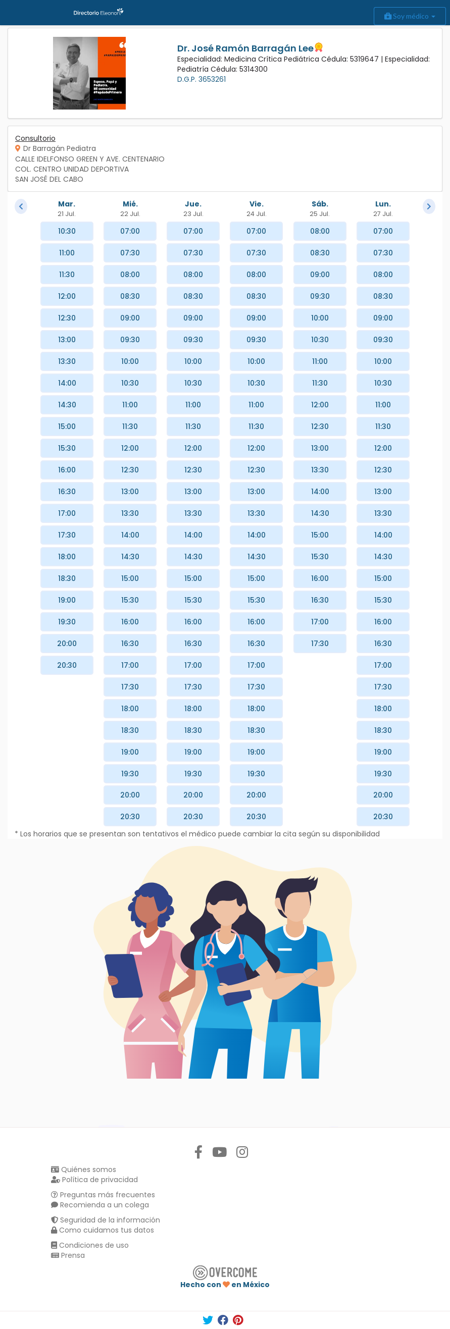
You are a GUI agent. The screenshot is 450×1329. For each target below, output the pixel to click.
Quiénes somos (83, 1169)
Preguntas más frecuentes (103, 1195)
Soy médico (409, 16)
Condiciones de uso (90, 1245)
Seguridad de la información (105, 1220)
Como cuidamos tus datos (102, 1230)
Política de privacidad (94, 1180)
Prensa (68, 1255)
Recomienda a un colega (100, 1205)
